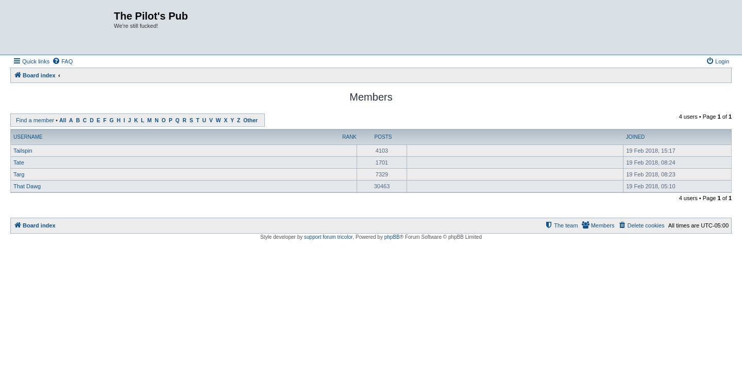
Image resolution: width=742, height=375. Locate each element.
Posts (383, 137)
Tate (18, 162)
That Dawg (27, 186)
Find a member (35, 120)
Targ (18, 174)
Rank (349, 137)
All (62, 120)
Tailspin (22, 151)
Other (250, 120)
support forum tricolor (328, 237)
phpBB (392, 237)
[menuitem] (62, 61)
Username (28, 137)
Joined (635, 137)
